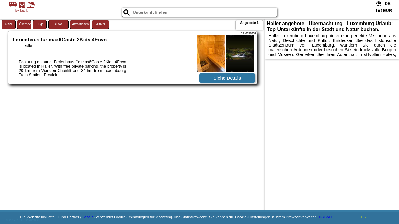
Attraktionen (80, 24)
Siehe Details (227, 78)
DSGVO (325, 217)
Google (87, 217)
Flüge (40, 24)
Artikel (100, 24)
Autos (59, 24)
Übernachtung (25, 24)
